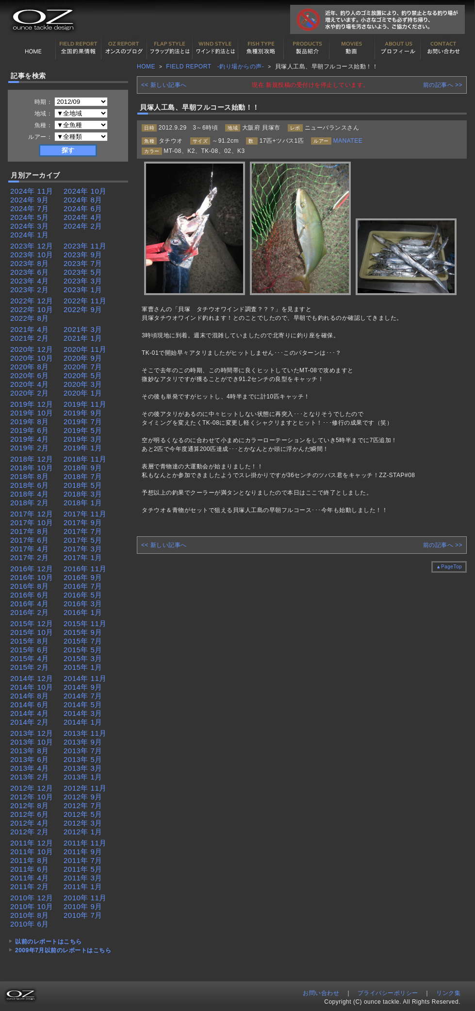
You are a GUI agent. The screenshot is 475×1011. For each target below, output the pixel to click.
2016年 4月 (29, 603)
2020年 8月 (29, 367)
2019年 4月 (29, 439)
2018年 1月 (83, 502)
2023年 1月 (83, 289)
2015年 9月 (83, 632)
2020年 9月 (83, 358)
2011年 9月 (83, 851)
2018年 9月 (83, 468)
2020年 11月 (85, 349)
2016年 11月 (85, 568)
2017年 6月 (29, 540)
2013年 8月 (29, 750)
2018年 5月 (83, 485)
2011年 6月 (29, 869)
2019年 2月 (29, 448)
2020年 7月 (83, 367)
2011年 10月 (31, 851)
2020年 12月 (31, 349)
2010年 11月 (85, 898)
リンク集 (448, 993)
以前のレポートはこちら (48, 941)
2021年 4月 (29, 329)
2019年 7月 (83, 421)
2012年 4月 (29, 823)
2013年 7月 (83, 750)
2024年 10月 (85, 191)
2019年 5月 (83, 430)
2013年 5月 (83, 759)
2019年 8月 (29, 421)
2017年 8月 (29, 531)
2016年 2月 (29, 612)
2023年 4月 (29, 281)
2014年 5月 (83, 704)
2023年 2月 (29, 289)
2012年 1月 (83, 832)
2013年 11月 (85, 733)
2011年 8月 (29, 860)
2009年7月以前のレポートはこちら (63, 950)
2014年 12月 (31, 678)
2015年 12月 (31, 623)
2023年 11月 (85, 246)
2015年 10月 (31, 632)
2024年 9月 (29, 200)
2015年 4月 (29, 658)
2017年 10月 (31, 522)
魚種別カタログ (261, 48)
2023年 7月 (83, 263)
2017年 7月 (83, 531)
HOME (33, 48)
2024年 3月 (29, 226)
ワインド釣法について (215, 48)
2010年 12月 (31, 898)
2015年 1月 (83, 667)
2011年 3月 (83, 878)
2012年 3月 (83, 823)
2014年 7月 (83, 696)
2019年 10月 (31, 413)
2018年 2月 (29, 502)
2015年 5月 (83, 650)
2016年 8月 (29, 586)
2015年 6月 (29, 650)
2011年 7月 (83, 860)
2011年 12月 (31, 843)
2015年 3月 (83, 658)
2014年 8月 (29, 696)
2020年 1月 (83, 393)
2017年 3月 (83, 549)
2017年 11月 (85, 514)
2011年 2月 (29, 886)
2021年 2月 (29, 338)
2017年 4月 (29, 549)
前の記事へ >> (442, 85)
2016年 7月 (83, 586)
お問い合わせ (443, 48)
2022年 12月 (31, 301)
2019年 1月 (83, 448)
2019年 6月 (29, 430)
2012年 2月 (29, 832)
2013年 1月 (83, 777)
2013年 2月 (29, 777)
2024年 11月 (31, 191)
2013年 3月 (83, 768)
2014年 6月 (29, 704)
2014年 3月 (83, 713)
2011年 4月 (29, 878)
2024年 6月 (83, 208)
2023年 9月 (83, 254)
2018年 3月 (83, 494)
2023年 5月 (83, 272)
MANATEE (348, 140)
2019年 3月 (83, 439)
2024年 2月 (83, 226)
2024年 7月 (29, 208)
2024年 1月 (29, 235)
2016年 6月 (29, 595)
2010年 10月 (31, 906)
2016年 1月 (83, 612)
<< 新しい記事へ (164, 85)
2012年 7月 (83, 805)
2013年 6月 (29, 759)
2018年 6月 (29, 485)
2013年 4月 (29, 768)
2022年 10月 (31, 309)
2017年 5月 (83, 540)
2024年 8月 (83, 200)
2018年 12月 (31, 459)
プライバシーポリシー (388, 993)
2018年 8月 (29, 476)
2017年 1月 (83, 557)
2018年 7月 (83, 476)
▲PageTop (449, 566)
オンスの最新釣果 (124, 48)
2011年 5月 (83, 869)
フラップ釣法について (170, 48)
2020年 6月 (29, 375)
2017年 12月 (31, 514)
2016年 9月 (83, 577)
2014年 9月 (83, 687)
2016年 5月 (83, 595)
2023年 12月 (31, 246)
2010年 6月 (29, 924)
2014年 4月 (29, 713)
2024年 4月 (83, 217)
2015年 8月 (29, 641)
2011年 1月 (83, 886)
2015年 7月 (83, 641)
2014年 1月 (83, 722)
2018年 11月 (85, 459)
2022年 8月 (29, 318)
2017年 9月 (83, 522)
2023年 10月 (31, 254)
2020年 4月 (29, 384)
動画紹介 (352, 48)
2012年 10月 (31, 797)
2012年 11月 (85, 788)
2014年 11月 (85, 678)
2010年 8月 (29, 915)
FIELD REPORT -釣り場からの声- (215, 66)
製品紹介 (306, 48)
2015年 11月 (85, 623)
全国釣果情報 (78, 48)
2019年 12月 (31, 404)
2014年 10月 (31, 687)
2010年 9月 (83, 906)
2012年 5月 (83, 814)
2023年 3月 (83, 281)
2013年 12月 (31, 733)
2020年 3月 (83, 384)
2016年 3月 (83, 603)
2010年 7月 (83, 915)
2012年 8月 (29, 805)
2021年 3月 (83, 329)
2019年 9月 (83, 413)
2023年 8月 (29, 263)
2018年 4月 (29, 494)
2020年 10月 (31, 358)
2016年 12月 (31, 568)
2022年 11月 (85, 301)
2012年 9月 (83, 797)
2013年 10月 (31, 742)
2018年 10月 (31, 468)
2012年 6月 (29, 814)
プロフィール (398, 48)
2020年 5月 (83, 375)
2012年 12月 (31, 788)
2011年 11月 (85, 843)
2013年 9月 (83, 742)
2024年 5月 (29, 217)
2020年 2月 (29, 393)
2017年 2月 (29, 557)
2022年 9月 (83, 309)
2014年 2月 (29, 722)
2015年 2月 (29, 667)
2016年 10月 (31, 577)
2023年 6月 (29, 272)
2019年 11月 (85, 404)
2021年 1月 (83, 338)
